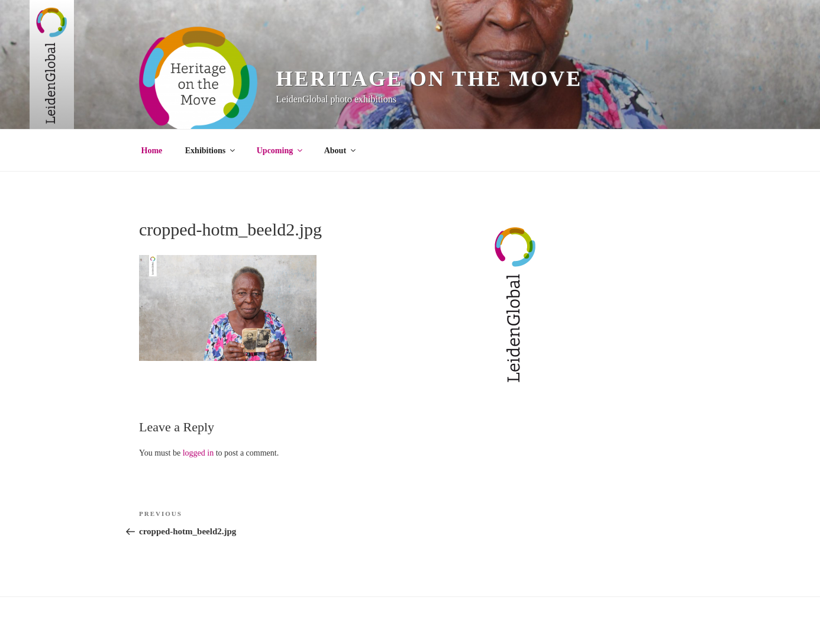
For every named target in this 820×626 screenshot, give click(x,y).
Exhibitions (211, 150)
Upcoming (280, 150)
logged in (198, 452)
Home (152, 150)
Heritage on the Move (429, 79)
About (340, 150)
